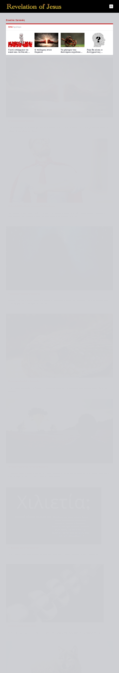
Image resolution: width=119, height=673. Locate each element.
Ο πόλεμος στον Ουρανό (43, 49)
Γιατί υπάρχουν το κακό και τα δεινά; (31, 619)
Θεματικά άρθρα (14, 95)
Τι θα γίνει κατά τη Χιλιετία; (78, 208)
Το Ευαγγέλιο (68, 373)
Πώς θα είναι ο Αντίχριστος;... (95, 49)
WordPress (48, 670)
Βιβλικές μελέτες (68, 95)
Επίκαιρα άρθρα (13, 155)
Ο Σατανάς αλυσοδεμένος (22, 271)
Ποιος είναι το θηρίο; (19, 325)
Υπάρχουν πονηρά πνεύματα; (24, 151)
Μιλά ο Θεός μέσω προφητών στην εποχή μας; (34, 647)
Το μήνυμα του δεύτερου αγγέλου (29, 638)
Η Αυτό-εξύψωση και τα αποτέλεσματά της (86, 91)
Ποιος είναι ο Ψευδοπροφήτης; (80, 266)
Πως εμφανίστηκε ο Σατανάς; (79, 151)
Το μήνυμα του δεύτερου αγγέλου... (72, 49)
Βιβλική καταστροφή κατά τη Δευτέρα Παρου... (46, 375)
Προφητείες (29, 659)
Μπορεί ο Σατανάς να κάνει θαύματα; (28, 211)
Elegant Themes (26, 670)
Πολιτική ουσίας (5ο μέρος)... (19, 374)
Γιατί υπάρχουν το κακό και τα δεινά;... (19, 49)
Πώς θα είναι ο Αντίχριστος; (27, 657)
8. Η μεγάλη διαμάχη (98, 373)
